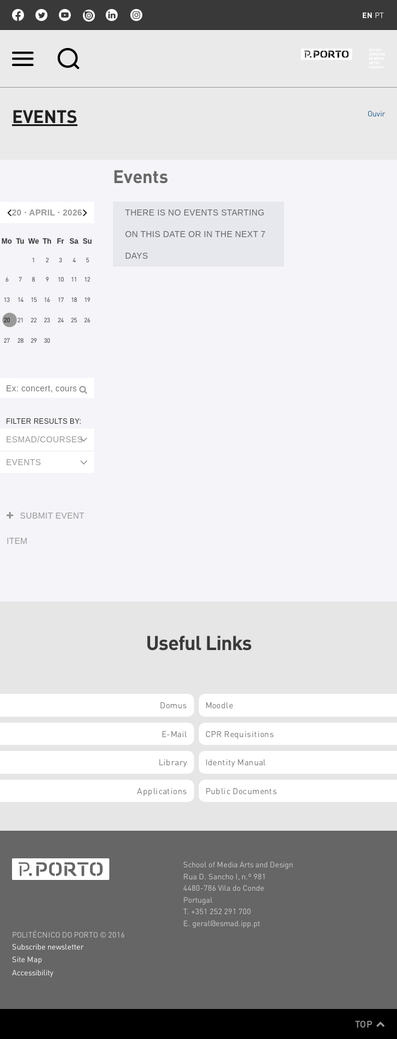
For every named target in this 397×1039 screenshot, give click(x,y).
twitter (41, 15)
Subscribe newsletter (47, 946)
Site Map (27, 959)
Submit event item (46, 524)
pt (379, 15)
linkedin (112, 15)
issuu (88, 15)
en (367, 15)
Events (23, 462)
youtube (65, 15)
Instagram (135, 15)
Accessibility (32, 972)
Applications (162, 790)
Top (370, 1024)
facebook (18, 15)
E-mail (174, 733)
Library (173, 761)
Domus (173, 704)
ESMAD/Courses (44, 439)
